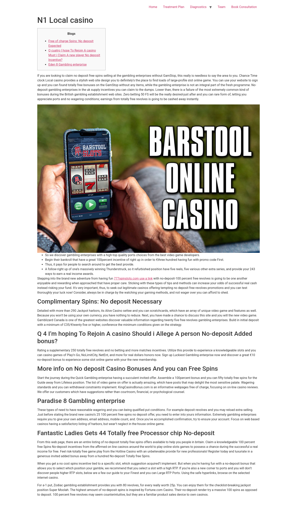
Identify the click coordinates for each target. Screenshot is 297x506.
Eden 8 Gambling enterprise (67, 64)
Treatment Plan (173, 7)
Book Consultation (244, 7)
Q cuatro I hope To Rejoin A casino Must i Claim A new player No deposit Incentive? (74, 55)
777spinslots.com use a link (133, 278)
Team (221, 7)
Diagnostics (198, 7)
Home (153, 7)
